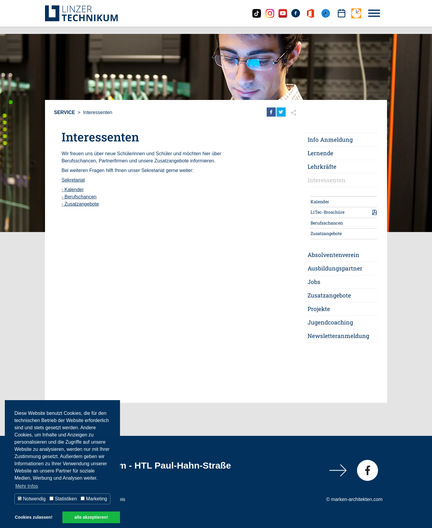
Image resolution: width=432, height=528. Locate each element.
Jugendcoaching (330, 322)
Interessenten (97, 112)
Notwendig (32, 498)
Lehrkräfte (322, 166)
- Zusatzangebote (80, 204)
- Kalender (73, 189)
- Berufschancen (79, 196)
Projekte (319, 308)
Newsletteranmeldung (338, 335)
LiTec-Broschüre (327, 212)
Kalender (319, 202)
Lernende (320, 153)
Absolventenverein (333, 254)
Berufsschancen (326, 223)
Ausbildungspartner (335, 268)
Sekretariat (73, 180)
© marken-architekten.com (354, 499)
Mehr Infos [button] (26, 486)
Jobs (314, 281)
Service (64, 112)
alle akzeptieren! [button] (91, 517)
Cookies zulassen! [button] (33, 517)
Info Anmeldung (330, 140)
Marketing (94, 498)
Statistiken (63, 498)
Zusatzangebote (326, 234)
